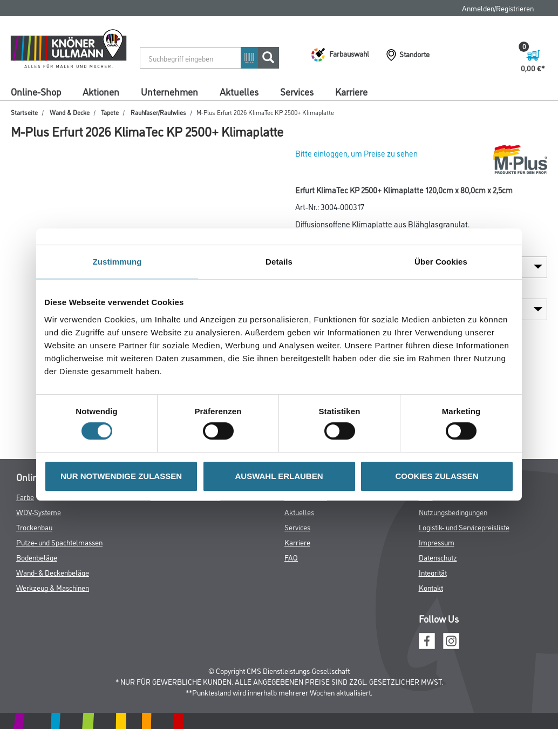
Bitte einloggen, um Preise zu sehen (356, 153)
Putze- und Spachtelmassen (59, 542)
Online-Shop (36, 91)
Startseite (24, 112)
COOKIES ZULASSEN (436, 476)
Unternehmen (169, 91)
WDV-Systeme (38, 512)
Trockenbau (34, 527)
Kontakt (431, 587)
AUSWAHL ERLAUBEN (279, 476)
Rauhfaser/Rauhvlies (158, 112)
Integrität (433, 572)
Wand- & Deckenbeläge (52, 572)
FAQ (291, 557)
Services (297, 91)
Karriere (351, 91)
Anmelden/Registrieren (498, 8)
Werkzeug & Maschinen (52, 587)
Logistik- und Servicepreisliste (464, 527)
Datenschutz (438, 557)
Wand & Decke (70, 112)
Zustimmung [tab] (117, 261)
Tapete (110, 112)
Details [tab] (279, 261)
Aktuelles (239, 91)
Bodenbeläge (36, 557)
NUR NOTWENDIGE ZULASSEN (121, 476)
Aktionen (101, 91)
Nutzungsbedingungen (453, 512)
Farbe (25, 496)
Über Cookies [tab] (440, 261)
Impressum (436, 542)
